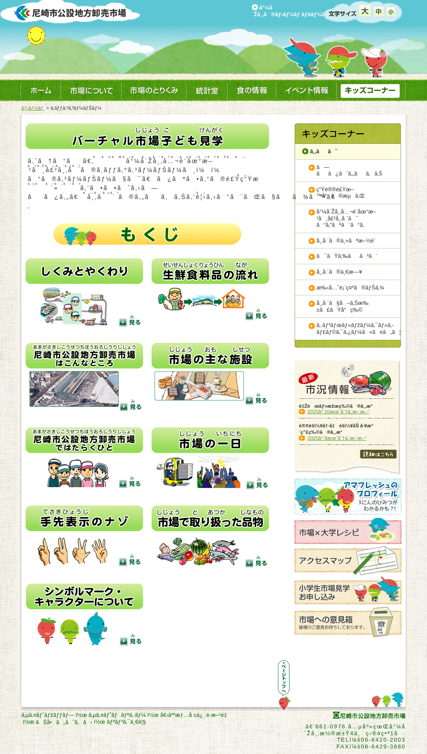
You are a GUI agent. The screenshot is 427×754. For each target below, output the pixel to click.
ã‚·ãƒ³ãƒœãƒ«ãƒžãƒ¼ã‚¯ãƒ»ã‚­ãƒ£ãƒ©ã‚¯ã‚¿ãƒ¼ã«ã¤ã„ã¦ (358, 328)
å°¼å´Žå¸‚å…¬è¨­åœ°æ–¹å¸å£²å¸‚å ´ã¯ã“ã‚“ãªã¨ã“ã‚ (346, 218)
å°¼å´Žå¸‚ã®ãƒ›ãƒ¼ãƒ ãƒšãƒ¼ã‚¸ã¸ (294, 11)
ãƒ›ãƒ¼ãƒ (33, 108)
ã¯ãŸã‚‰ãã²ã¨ (347, 256)
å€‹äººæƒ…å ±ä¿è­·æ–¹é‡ (195, 715)
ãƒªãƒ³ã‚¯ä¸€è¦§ (126, 722)
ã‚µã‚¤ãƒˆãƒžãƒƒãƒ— (47, 715)
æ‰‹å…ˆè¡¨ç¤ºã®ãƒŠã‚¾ (350, 287)
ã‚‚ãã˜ (323, 151)
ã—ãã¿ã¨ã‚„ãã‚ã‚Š (349, 170)
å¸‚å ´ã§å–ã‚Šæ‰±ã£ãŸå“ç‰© (342, 306)
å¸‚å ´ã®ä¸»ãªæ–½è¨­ (345, 240)
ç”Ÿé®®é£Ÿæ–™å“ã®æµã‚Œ (340, 192)
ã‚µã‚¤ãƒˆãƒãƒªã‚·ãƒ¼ (117, 715)
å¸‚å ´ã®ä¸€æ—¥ (339, 272)
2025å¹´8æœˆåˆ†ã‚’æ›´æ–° (336, 438)
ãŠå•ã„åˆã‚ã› (64, 722)
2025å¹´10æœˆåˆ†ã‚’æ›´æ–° (338, 411)
